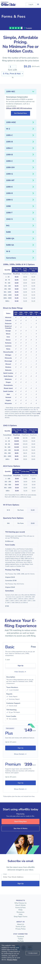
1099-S (9, 200)
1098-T (9, 212)
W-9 (8, 251)
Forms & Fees (20, 907)
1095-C (9, 135)
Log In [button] (31, 4)
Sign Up (20, 666)
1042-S (9, 219)
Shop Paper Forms (20, 916)
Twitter (20, 939)
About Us (20, 924)
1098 (8, 206)
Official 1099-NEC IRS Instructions (19, 108)
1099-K (9, 187)
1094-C (9, 148)
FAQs (20, 910)
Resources (20, 912)
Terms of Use (20, 926)
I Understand (32, 953)
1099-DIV (10, 167)
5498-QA (10, 238)
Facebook (20, 936)
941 (7, 225)
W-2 (8, 129)
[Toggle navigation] (38, 4)
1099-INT (10, 180)
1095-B (9, 141)
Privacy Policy (20, 929)
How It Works (20, 905)
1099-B (9, 154)
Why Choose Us (20, 903)
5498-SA (10, 245)
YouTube (20, 941)
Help (20, 914)
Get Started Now (20, 113)
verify (38, 413)
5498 (8, 232)
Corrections (11, 258)
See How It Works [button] (20, 828)
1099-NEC (10, 91)
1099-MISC (11, 122)
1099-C (9, 161)
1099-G (9, 174)
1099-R (9, 193)
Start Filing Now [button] (20, 821)
